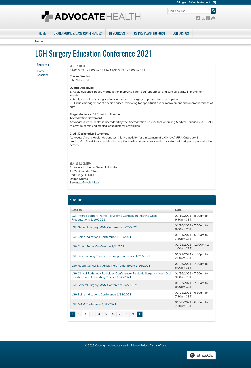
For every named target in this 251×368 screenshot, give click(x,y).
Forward (213, 18)
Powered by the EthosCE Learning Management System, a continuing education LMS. (201, 355)
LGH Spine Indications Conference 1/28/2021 (101, 294)
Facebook (198, 18)
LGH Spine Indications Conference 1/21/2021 (101, 237)
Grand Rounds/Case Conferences (78, 33)
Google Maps (91, 182)
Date (178, 210)
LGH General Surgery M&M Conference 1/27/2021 (104, 285)
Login (182, 2)
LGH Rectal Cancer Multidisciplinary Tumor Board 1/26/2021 (110, 265)
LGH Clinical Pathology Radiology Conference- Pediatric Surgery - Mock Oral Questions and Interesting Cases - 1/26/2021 (121, 275)
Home (42, 33)
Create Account (200, 2)
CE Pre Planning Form (149, 33)
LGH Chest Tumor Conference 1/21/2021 (98, 246)
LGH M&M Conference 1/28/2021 (93, 304)
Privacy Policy (139, 345)
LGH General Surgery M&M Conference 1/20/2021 (104, 227)
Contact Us (180, 33)
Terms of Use (158, 345)
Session (76, 210)
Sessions (43, 75)
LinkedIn (208, 18)
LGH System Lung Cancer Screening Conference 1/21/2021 (110, 256)
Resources (117, 33)
